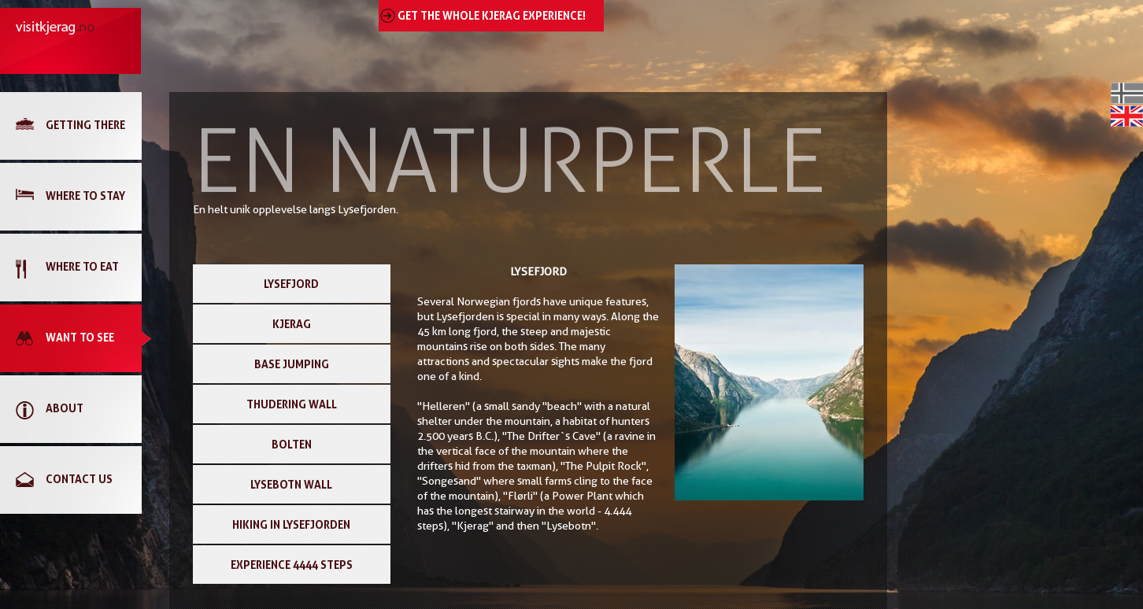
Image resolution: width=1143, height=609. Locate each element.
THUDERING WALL (291, 404)
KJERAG (291, 323)
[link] (78, 125)
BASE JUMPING (291, 364)
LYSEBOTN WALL (291, 484)
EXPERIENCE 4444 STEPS (292, 564)
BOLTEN (292, 444)
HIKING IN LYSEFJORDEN (291, 524)
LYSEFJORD (291, 283)
